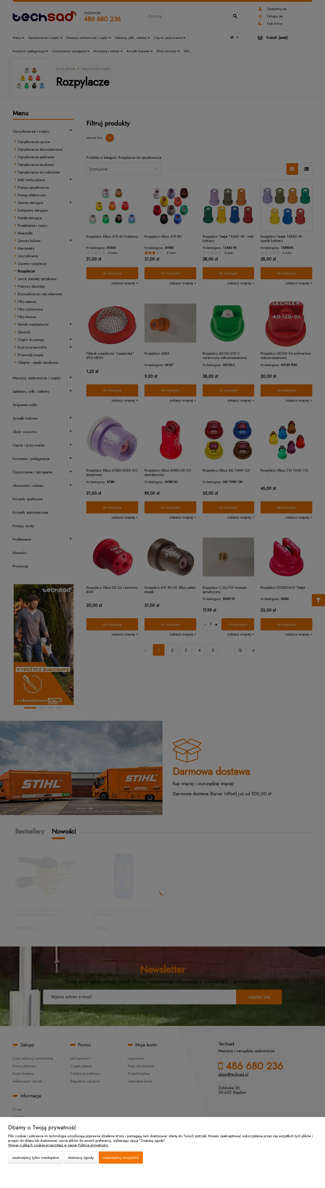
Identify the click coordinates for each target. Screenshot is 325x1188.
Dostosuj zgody (81, 1158)
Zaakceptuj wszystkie (121, 1158)
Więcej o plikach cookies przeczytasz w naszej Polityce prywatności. (58, 1145)
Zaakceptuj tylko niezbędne (35, 1158)
